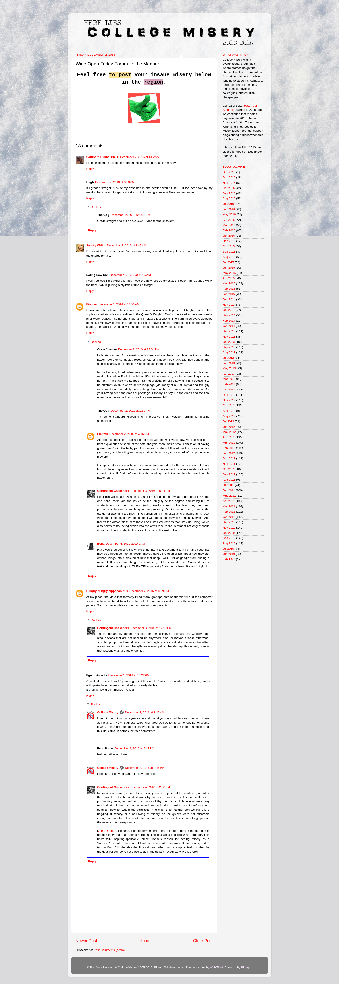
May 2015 (229, 273)
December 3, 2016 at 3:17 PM (134, 748)
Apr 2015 (229, 278)
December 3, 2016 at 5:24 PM (150, 490)
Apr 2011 (229, 501)
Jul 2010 (228, 548)
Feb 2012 (229, 448)
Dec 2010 (229, 522)
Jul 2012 (228, 421)
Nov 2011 (229, 463)
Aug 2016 (229, 198)
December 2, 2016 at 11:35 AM (130, 275)
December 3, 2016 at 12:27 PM (151, 628)
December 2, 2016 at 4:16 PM (129, 434)
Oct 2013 (229, 342)
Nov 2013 (229, 336)
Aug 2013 (229, 352)
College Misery (107, 712)
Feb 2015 (229, 288)
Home (145, 940)
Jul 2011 (228, 485)
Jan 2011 (229, 517)
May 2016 (229, 214)
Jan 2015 (229, 294)
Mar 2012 (229, 442)
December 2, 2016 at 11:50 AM (118, 304)
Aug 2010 (229, 543)
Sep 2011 (229, 474)
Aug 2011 (229, 479)
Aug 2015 (229, 257)
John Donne (106, 830)
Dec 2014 (229, 299)
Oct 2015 (229, 246)
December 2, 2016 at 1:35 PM (130, 410)
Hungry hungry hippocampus (107, 591)
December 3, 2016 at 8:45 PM (144, 767)
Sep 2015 (229, 251)
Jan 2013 (229, 389)
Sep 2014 (229, 315)
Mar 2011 (229, 506)
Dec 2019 (229, 172)
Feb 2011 (229, 511)
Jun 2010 (229, 554)
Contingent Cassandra (113, 490)
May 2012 (229, 432)
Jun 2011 (229, 490)
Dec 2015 (229, 241)
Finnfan (91, 304)
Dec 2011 (229, 458)
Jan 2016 (229, 235)
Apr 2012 (229, 437)
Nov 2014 (229, 304)
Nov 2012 (229, 400)
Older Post (203, 940)
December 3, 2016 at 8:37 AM (144, 712)
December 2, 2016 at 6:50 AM (114, 182)
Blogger (246, 967)
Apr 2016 (229, 219)
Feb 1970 (229, 559)
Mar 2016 (229, 225)
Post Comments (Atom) (109, 950)
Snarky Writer (96, 245)
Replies (96, 207)
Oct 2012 (229, 405)
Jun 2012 (229, 426)
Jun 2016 (229, 209)
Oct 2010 (229, 533)
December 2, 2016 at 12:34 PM (138, 349)
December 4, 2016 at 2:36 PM (150, 787)
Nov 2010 (229, 527)
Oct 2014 (229, 310)
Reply (90, 168)
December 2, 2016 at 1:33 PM (130, 215)
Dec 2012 (229, 394)
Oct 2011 (229, 469)
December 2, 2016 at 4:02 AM (139, 157)
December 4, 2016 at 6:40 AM (125, 543)
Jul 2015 (228, 262)
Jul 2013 (228, 357)
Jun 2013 (229, 363)
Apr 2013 (229, 373)
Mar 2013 (229, 379)
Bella (100, 543)
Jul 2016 (228, 203)
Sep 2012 (229, 410)
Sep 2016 (229, 193)
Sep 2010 (229, 538)
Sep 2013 (229, 347)
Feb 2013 (229, 384)
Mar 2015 (229, 283)
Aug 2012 (229, 416)
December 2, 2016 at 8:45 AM (126, 245)
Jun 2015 (229, 267)
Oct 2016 (229, 188)
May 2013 (229, 368)
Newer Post (86, 940)
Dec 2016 (229, 177)
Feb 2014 (229, 320)
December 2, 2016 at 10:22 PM (129, 675)
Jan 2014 (229, 326)
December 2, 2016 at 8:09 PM (149, 591)
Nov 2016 (229, 182)
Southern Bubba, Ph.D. (102, 157)
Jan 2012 (229, 453)
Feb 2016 (229, 230)
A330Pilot (216, 967)
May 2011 (229, 495)
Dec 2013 (229, 331)
